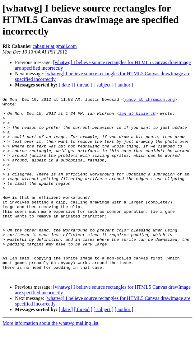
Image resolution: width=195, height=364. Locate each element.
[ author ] (124, 84)
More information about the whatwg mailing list (50, 358)
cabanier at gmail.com (55, 46)
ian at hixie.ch (137, 117)
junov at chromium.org (149, 100)
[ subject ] (104, 84)
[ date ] (66, 84)
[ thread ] (83, 84)
